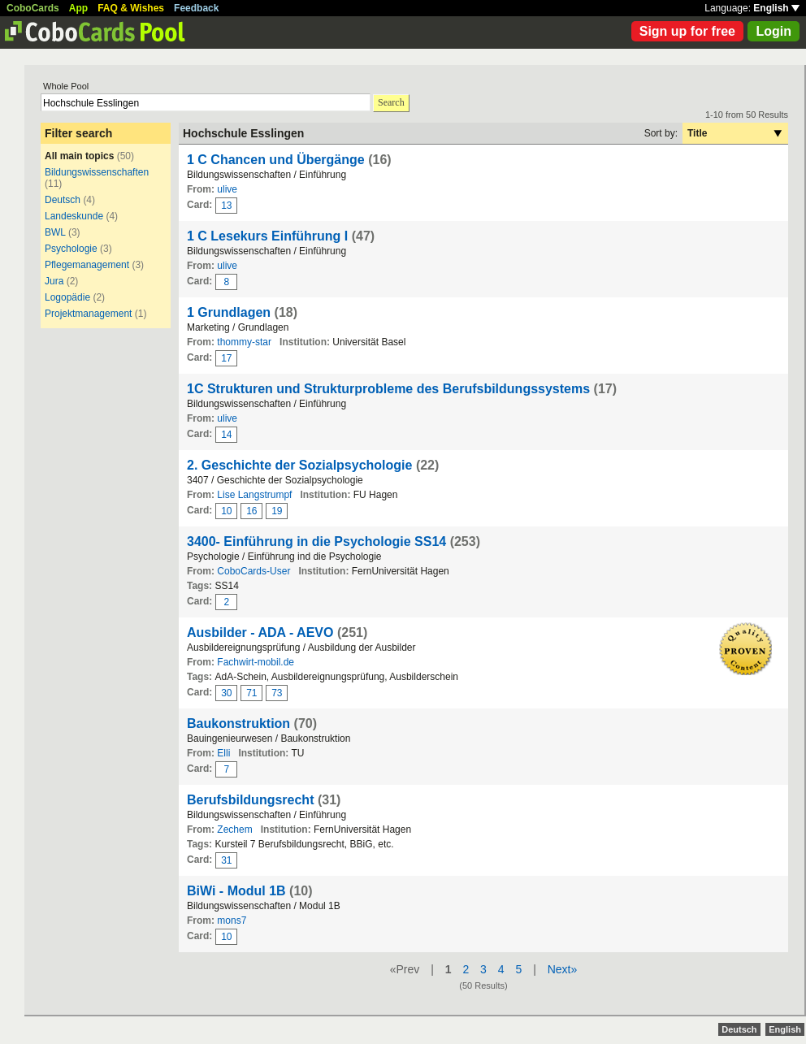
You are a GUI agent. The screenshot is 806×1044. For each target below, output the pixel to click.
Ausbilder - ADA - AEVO (260, 632)
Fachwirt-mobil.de (255, 662)
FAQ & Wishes (131, 8)
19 (276, 511)
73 (276, 693)
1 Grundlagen (229, 312)
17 (226, 358)
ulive (227, 189)
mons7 (231, 920)
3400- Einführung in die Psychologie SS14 (316, 541)
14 (226, 434)
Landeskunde (74, 216)
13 (226, 205)
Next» (563, 969)
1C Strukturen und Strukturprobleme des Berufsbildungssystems (388, 389)
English (776, 8)
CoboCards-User (253, 571)
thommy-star (244, 342)
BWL (55, 232)
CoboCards (32, 8)
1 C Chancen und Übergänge (276, 160)
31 (226, 860)
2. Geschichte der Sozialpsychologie (299, 465)
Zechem (234, 829)
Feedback (196, 8)
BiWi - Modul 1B (238, 891)
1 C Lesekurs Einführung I (269, 236)
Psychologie (71, 248)
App (78, 8)
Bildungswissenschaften (97, 172)
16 (251, 511)
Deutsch (62, 200)
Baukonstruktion (238, 723)
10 (226, 511)
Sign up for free (687, 31)
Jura (54, 281)
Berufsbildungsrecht (250, 800)
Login (773, 31)
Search (391, 102)
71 (251, 693)
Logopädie (67, 297)
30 (226, 693)
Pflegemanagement (87, 265)
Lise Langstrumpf (254, 494)
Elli (223, 753)
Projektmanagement (88, 313)
